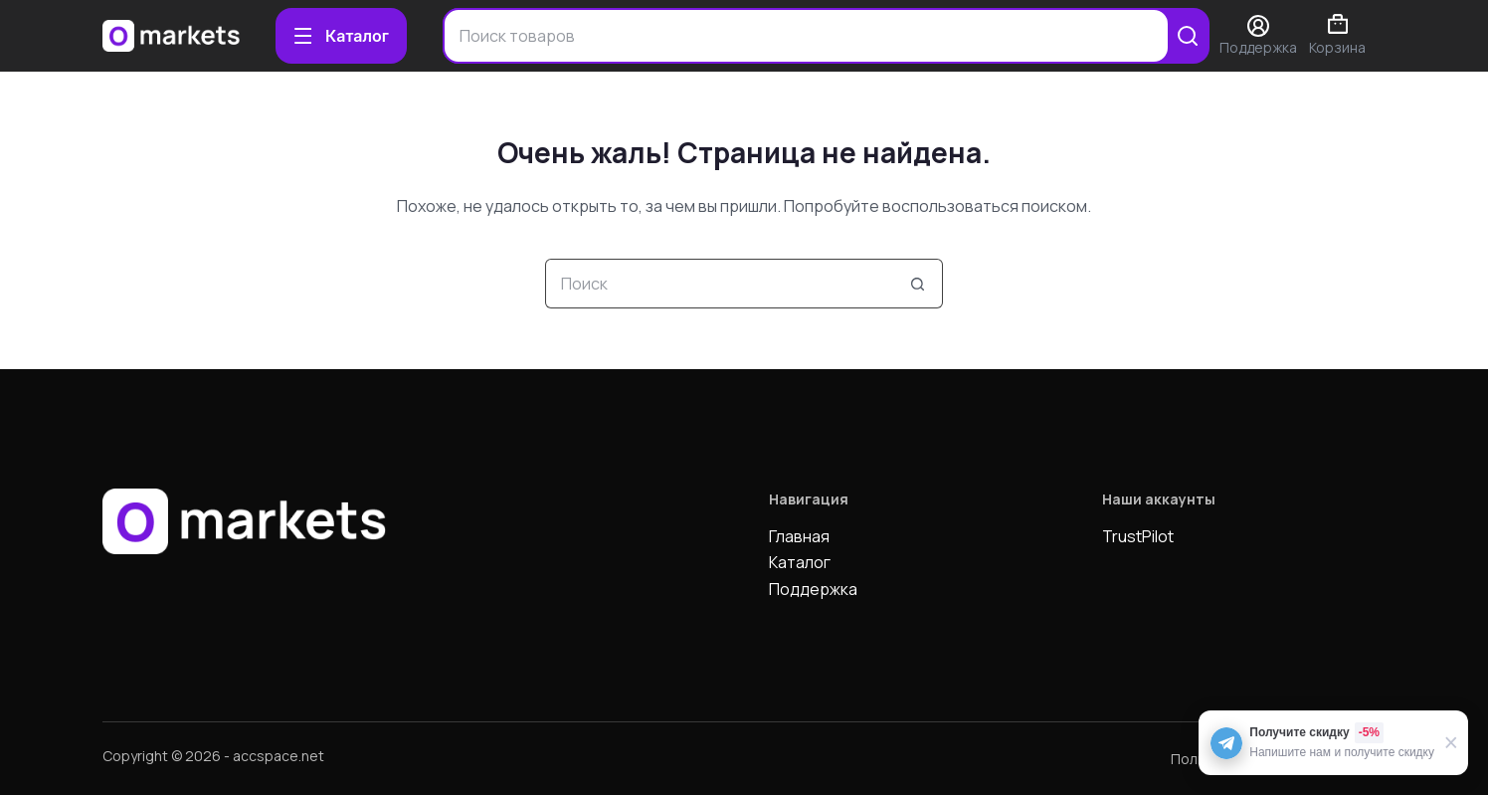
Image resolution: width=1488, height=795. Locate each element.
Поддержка (813, 589)
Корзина (1337, 35)
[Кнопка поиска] (918, 283)
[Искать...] (719, 283)
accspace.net (278, 755)
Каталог (800, 562)
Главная (799, 536)
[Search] (1188, 36)
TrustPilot (1138, 536)
